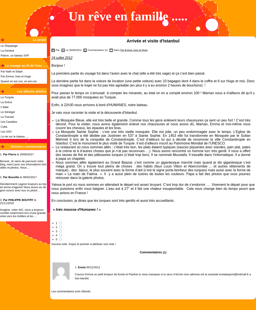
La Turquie (7, 97)
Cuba (4, 126)
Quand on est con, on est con (19, 81)
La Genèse (7, 50)
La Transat (7, 116)
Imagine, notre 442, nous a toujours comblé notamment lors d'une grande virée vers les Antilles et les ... (23, 213)
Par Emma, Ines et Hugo (16, 76)
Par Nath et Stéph (12, 71)
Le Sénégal (8, 112)
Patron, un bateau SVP (15, 55)
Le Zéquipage (9, 45)
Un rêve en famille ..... (128, 16)
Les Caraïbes (9, 121)
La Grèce (6, 102)
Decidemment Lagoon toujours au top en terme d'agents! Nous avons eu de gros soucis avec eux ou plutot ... (23, 187)
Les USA (6, 131)
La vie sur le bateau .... (15, 136)
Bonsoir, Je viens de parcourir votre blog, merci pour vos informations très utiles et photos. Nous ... (23, 164)
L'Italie (5, 107)
